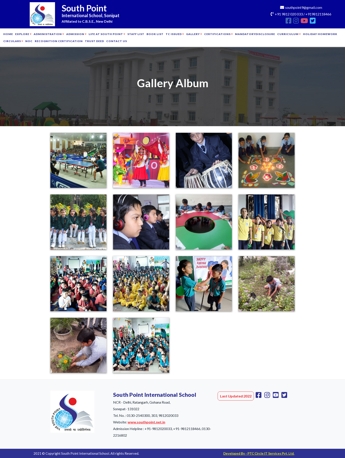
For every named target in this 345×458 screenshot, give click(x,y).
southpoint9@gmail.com (303, 7)
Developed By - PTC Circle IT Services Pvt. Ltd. (258, 453)
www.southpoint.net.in (146, 422)
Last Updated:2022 (235, 396)
